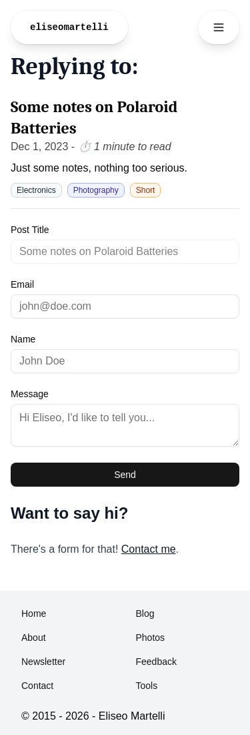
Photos (150, 637)
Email (22, 284)
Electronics (36, 190)
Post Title (30, 229)
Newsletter (43, 661)
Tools (147, 685)
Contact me (148, 549)
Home (33, 613)
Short (145, 190)
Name (23, 339)
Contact (37, 685)
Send (125, 474)
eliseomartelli (69, 27)
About (33, 637)
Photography (96, 190)
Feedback (156, 661)
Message (30, 394)
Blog (145, 613)
